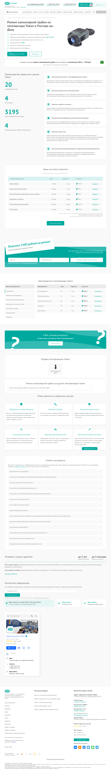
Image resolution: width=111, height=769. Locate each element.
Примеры (8, 705)
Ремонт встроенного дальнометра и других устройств (26, 195)
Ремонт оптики (15, 210)
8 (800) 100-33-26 (79, 702)
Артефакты (41, 306)
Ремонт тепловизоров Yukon (43, 698)
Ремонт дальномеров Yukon (42, 702)
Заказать (96, 184)
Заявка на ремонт (79, 12)
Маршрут (11, 644)
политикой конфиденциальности (29, 263)
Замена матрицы (15, 184)
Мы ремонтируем (13, 12)
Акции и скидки (67, 12)
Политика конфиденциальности (55, 758)
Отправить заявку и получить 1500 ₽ (59, 260)
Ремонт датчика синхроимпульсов (20, 205)
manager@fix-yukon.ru (81, 711)
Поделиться (75, 743)
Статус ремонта (101, 12)
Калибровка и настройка (18, 200)
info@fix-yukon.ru (79, 706)
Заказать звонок (55, 344)
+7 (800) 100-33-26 (70, 4)
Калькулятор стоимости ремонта (15, 729)
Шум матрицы (41, 311)
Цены (35, 12)
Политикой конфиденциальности (41, 594)
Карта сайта (8, 743)
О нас (41, 12)
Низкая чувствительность (45, 301)
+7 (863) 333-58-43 (54, 4)
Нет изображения (42, 292)
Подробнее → (98, 292)
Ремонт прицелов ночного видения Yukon (47, 695)
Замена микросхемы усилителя (20, 189)
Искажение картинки (43, 297)
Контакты (87, 12)
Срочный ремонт (27, 12)
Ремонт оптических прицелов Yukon (45, 691)
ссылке (14, 738)
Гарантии (59, 12)
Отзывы (47, 12)
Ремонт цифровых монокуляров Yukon (46, 705)
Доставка (52, 12)
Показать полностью (11, 574)
